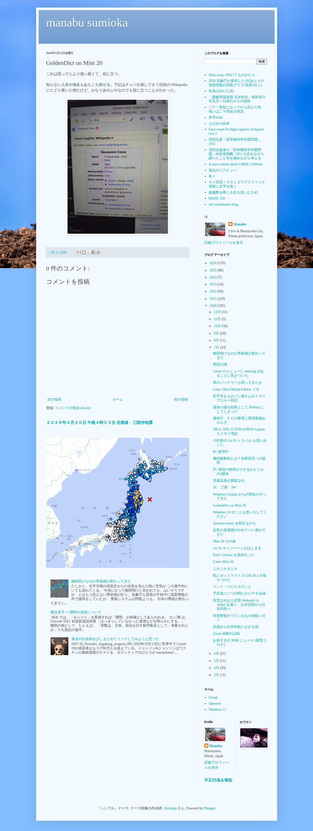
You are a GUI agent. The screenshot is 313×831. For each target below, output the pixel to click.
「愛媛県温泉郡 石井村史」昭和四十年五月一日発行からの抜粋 (237, 99)
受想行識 (220, 364)
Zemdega (170, 808)
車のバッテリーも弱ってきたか (237, 382)
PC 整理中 (221, 452)
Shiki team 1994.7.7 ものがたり (232, 75)
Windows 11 (217, 709)
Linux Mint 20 (223, 562)
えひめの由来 (219, 123)
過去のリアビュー (223, 170)
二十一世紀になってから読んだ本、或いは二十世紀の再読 (237, 109)
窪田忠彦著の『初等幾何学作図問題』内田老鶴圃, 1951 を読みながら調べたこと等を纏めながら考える (236, 154)
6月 (217, 653)
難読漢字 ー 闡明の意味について (75, 612)
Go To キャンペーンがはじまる (237, 548)
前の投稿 (181, 399)
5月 (217, 661)
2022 (214, 291)
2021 (214, 299)
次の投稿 (54, 399)
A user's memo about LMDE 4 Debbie (236, 164)
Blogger (209, 808)
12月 (218, 312)
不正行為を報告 (218, 780)
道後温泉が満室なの (228, 480)
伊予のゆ (216, 117)
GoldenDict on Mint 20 (229, 505)
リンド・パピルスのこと (232, 587)
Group (213, 697)
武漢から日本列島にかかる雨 (236, 627)
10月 (218, 326)
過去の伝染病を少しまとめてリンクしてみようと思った (115, 639)
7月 (217, 347)
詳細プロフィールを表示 (223, 243)
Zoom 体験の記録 (226, 634)
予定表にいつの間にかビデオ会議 (239, 593)
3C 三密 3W (224, 487)
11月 (218, 319)
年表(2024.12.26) (221, 91)
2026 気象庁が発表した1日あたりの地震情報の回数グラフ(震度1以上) (236, 83)
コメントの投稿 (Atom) (73, 408)
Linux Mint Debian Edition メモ (236, 389)
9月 (217, 333)
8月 (217, 340)
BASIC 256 (217, 198)
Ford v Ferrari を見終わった (234, 555)
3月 (217, 675)
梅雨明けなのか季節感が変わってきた (101, 581)
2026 (214, 263)
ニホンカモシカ (225, 569)
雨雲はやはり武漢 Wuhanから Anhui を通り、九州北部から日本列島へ (239, 605)
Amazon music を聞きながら (234, 523)
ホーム (117, 399)
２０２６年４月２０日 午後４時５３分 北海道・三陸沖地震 (99, 422)
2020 (214, 306)
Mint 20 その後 (224, 541)
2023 (214, 284)
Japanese (215, 703)
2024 (214, 277)
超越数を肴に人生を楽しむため (233, 192)
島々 (212, 176)
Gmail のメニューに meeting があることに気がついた (238, 373)
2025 (214, 270)
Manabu (239, 224)
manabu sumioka (87, 22)
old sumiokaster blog (223, 204)
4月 (217, 668)
